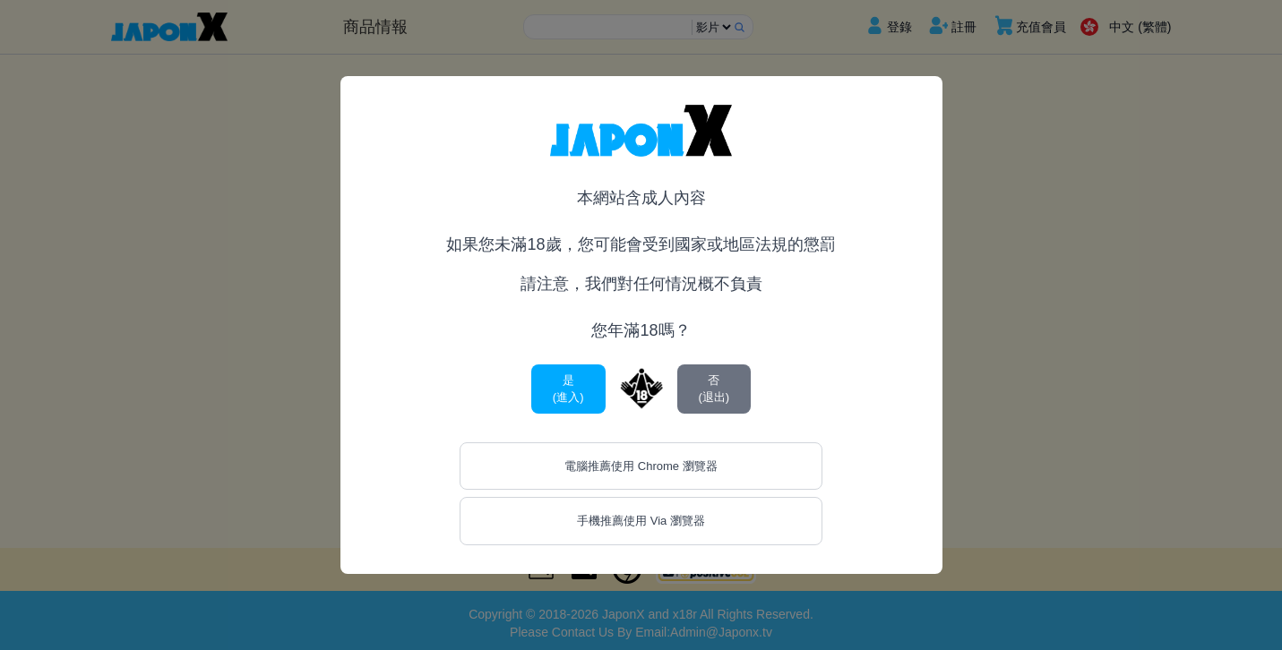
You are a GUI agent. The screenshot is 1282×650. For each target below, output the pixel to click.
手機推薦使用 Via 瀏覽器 (641, 520)
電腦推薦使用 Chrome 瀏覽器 (640, 466)
